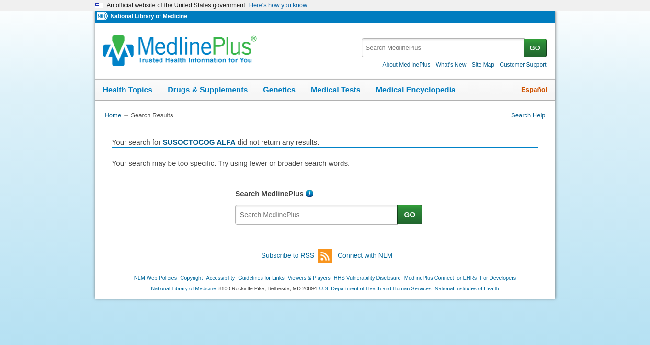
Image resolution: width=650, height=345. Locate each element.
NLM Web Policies (155, 278)
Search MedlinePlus (269, 193)
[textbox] (443, 47)
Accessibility (220, 278)
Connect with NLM (365, 255)
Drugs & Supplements (208, 90)
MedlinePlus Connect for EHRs (440, 278)
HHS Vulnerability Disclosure (367, 278)
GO (535, 48)
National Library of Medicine (148, 16)
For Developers (498, 278)
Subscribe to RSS (297, 256)
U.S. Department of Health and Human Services (375, 288)
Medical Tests (336, 90)
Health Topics (128, 90)
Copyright (191, 278)
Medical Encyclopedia (416, 90)
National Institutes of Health (467, 288)
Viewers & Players (309, 278)
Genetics (279, 90)
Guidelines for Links (261, 278)
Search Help (528, 115)
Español (534, 89)
